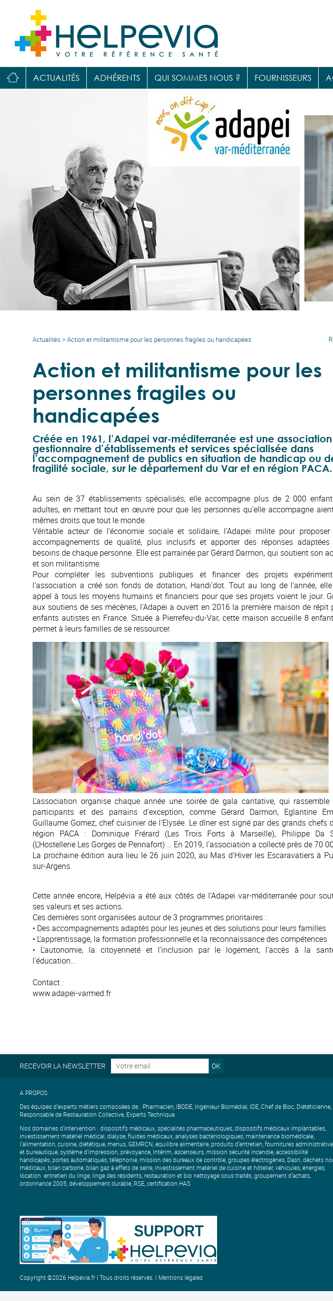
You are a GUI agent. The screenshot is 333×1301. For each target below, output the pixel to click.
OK (216, 1065)
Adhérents (117, 77)
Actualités (56, 77)
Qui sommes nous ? (197, 77)
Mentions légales (180, 1277)
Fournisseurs (283, 77)
